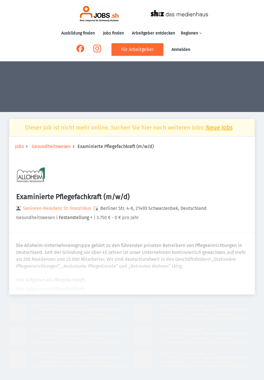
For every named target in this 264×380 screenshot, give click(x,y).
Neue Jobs (219, 127)
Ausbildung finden (78, 33)
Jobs (19, 146)
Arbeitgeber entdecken (153, 33)
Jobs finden (113, 33)
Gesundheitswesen (51, 146)
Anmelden (180, 49)
